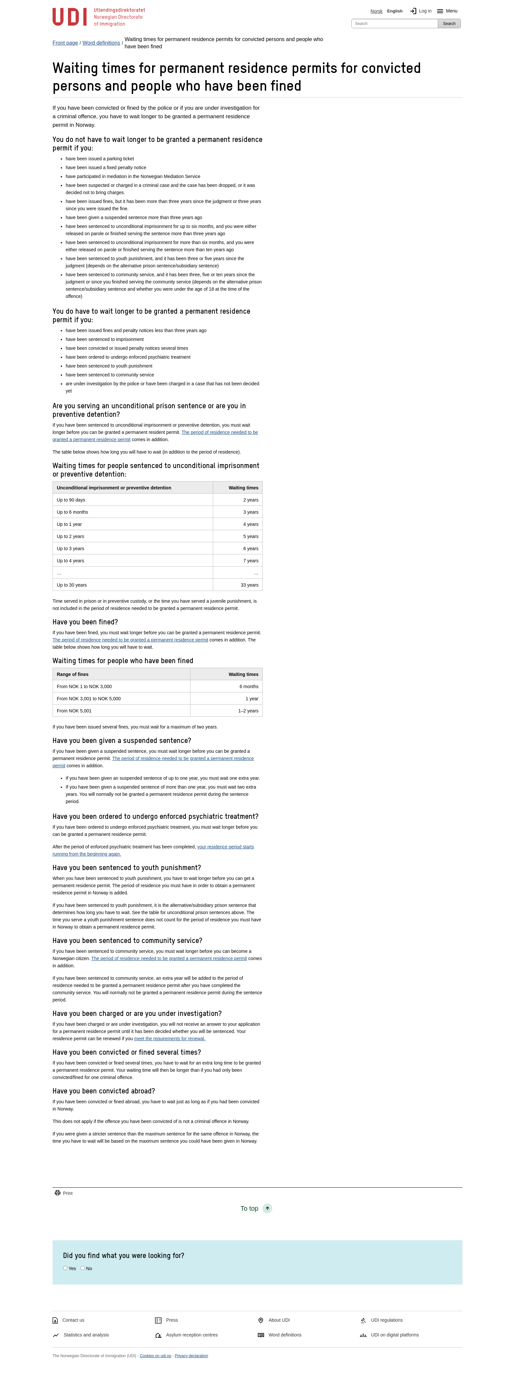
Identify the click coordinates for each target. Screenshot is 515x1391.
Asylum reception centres (192, 1334)
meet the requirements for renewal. (169, 1038)
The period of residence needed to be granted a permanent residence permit (130, 639)
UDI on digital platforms (395, 1334)
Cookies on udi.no (155, 1356)
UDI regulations (387, 1320)
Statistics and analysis (86, 1334)
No (89, 1268)
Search (449, 23)
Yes (72, 1268)
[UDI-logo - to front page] (99, 26)
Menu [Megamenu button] (446, 11)
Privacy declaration (191, 1356)
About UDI (279, 1320)
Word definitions (285, 1334)
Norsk (376, 11)
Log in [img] (419, 11)
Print (63, 1193)
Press (172, 1320)
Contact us (73, 1320)
